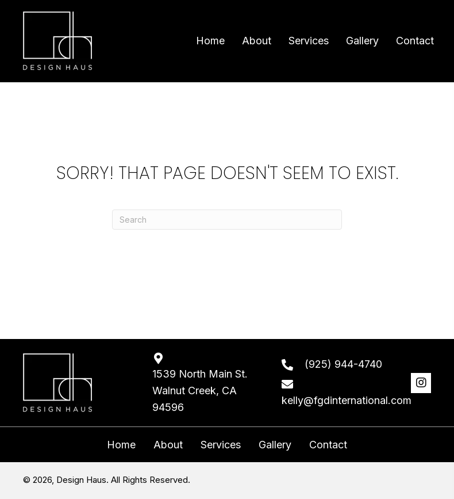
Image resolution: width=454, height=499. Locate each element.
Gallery (275, 445)
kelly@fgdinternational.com (346, 400)
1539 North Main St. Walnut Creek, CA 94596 (200, 390)
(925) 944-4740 (343, 364)
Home (121, 445)
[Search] (227, 219)
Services (221, 445)
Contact (328, 445)
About (168, 445)
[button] (421, 383)
